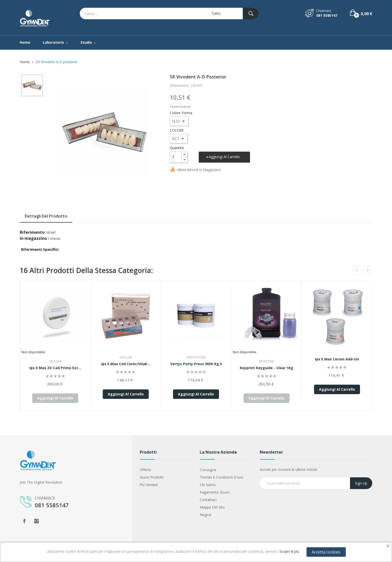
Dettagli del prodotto (46, 216)
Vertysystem (196, 357)
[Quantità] (176, 157)
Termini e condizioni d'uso (221, 477)
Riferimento (32, 232)
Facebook (24, 521)
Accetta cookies (326, 552)
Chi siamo (208, 484)
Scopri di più (289, 551)
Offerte (145, 469)
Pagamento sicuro (215, 492)
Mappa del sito (212, 507)
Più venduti (149, 484)
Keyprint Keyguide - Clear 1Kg (266, 367)
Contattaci (208, 499)
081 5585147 (326, 15)
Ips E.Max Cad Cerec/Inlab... (125, 363)
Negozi (205, 514)
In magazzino (33, 238)
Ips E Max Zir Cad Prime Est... (55, 367)
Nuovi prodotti (152, 477)
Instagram (36, 521)
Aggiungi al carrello (224, 156)
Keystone (266, 361)
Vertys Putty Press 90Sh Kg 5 (196, 363)
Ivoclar (55, 361)
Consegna (208, 469)
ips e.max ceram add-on (337, 359)
